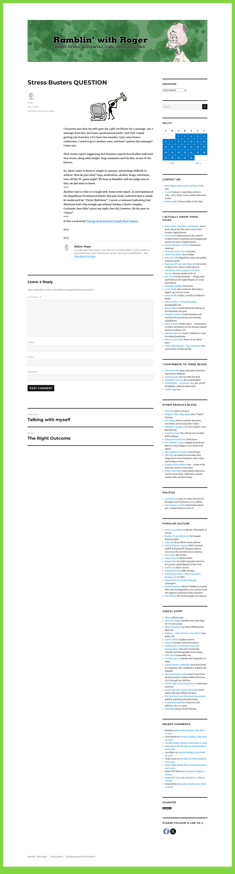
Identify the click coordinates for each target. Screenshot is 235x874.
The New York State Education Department (185, 696)
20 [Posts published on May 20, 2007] (165, 152)
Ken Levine (170, 555)
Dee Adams (170, 420)
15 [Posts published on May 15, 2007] (178, 147)
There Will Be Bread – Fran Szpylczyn (183, 346)
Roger (30, 102)
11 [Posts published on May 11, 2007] (198, 141)
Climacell (169, 642)
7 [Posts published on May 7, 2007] (172, 141)
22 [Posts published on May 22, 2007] (178, 152)
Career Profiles (172, 639)
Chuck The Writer (173, 254)
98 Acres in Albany (174, 530)
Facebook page (172, 377)
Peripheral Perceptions (176, 464)
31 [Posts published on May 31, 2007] (191, 158)
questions (32, 111)
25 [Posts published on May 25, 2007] (197, 152)
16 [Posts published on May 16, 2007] (185, 147)
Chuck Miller (171, 765)
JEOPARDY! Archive (174, 380)
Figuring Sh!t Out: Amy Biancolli (180, 264)
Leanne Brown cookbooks (177, 665)
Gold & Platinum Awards (176, 545)
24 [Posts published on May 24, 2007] (191, 152)
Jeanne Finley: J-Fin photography (181, 302)
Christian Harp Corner (175, 251)
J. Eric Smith (171, 289)
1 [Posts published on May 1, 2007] (178, 136)
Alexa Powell (171, 235)
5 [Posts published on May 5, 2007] (204, 136)
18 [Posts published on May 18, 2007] (198, 147)
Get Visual (169, 276)
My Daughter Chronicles (176, 452)
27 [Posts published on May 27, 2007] (166, 158)
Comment (34, 297)
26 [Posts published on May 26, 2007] (204, 152)
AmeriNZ (169, 411)
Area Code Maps (172, 620)
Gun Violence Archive (175, 505)
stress (51, 111)
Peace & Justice (172, 324)
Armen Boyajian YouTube (177, 245)
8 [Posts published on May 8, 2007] (178, 141)
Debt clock (170, 655)
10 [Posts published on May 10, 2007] (191, 141)
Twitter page (171, 389)
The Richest (170, 596)
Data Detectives (172, 370)
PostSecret (170, 567)
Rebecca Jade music (174, 339)
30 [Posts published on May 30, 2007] (185, 158)
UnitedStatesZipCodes (175, 702)
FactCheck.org (171, 499)
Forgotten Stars (172, 433)
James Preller (171, 295)
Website (33, 372)
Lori (167, 743)
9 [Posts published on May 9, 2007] (185, 141)
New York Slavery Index (176, 674)
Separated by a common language (181, 580)
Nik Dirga (169, 455)
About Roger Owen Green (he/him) (181, 186)
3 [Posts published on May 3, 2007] (191, 136)
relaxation (43, 111)
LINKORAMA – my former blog (179, 383)
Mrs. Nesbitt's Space (174, 442)
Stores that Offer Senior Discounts (181, 690)
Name (31, 342)
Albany (168, 617)
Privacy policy (171, 201)
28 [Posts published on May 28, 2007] (172, 158)
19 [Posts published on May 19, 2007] (204, 147)
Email (31, 357)
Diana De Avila (171, 258)
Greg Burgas (171, 746)
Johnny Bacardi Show (175, 439)
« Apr (171, 163)
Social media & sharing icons (100, 871)
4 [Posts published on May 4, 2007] (197, 136)
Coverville (169, 542)
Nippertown (170, 561)
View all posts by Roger (85, 256)
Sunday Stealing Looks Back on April (189, 743)
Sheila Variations (173, 586)
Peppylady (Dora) (173, 777)
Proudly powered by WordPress (80, 856)
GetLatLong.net (172, 658)
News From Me (172, 558)
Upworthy (169, 709)
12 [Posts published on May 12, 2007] (204, 141)
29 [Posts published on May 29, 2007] (178, 158)
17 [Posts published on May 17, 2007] (191, 147)
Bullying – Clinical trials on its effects (183, 633)
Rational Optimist (173, 333)
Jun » (198, 163)
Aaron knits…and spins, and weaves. (182, 226)
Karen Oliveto (171, 308)
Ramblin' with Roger (37, 856)
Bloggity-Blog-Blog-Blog (177, 414)
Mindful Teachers (173, 314)
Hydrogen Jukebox (174, 286)
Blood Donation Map (174, 627)
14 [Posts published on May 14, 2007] (172, 147)
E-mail (168, 192)
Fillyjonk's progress (174, 427)
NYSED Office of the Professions (180, 683)
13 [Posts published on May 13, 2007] (166, 147)
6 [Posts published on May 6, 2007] (165, 141)
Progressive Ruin (173, 571)
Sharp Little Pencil (173, 471)
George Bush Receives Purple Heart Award (112, 221)
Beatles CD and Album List (177, 536)
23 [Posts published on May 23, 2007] (185, 152)
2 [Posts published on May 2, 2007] (185, 136)
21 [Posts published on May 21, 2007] (172, 152)
